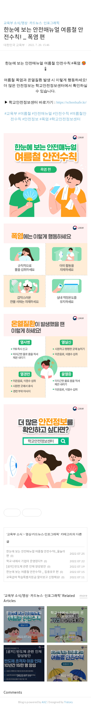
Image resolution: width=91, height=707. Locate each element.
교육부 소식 (14, 534)
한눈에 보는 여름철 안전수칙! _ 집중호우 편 (32, 572)
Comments (13, 692)
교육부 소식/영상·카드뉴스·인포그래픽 (31, 23)
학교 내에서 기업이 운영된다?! (24, 561)
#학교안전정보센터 (65, 119)
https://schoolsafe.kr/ (71, 102)
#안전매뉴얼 (42, 113)
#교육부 (11, 113)
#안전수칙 (61, 113)
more (83, 596)
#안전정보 (30, 119)
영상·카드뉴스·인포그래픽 (42, 534)
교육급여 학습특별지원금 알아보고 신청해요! (33, 577)
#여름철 (24, 113)
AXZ (44, 702)
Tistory (68, 702)
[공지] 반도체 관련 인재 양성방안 (26, 566)
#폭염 (44, 119)
